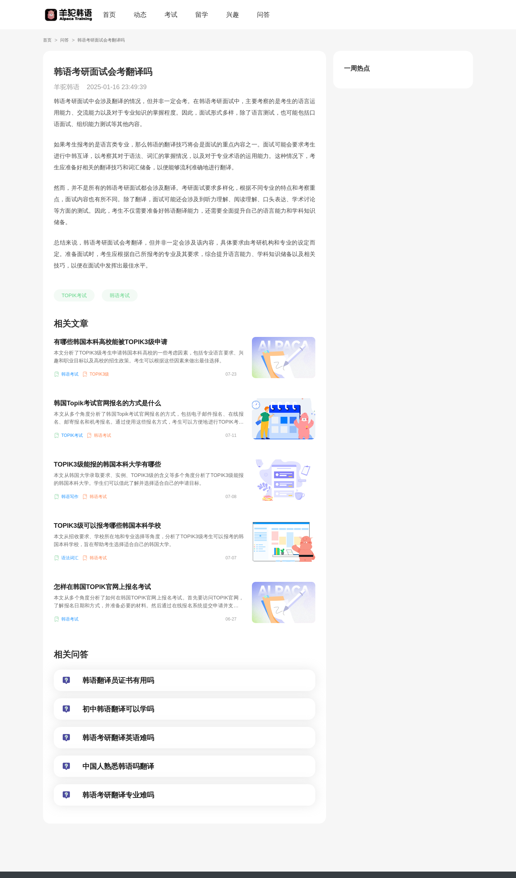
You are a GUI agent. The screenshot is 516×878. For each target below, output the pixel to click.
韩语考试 (120, 295)
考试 (170, 14)
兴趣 (232, 14)
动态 (140, 14)
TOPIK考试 (74, 295)
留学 (201, 14)
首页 (109, 14)
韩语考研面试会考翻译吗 (101, 40)
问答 (263, 14)
